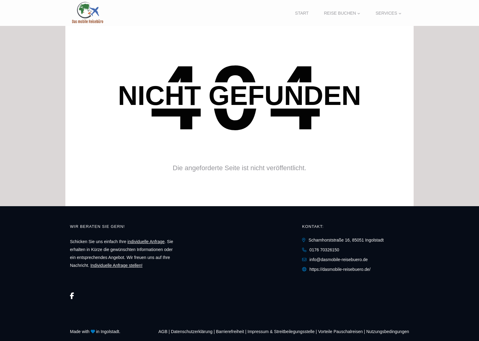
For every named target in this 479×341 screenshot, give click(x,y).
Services (386, 13)
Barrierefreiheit (230, 331)
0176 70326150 (324, 249)
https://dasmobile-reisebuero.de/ (340, 269)
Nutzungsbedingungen (387, 331)
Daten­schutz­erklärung (191, 331)
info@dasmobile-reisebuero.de (338, 259)
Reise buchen (340, 13)
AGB (162, 331)
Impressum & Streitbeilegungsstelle (280, 331)
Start (302, 13)
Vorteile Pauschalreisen (340, 331)
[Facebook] (72, 296)
